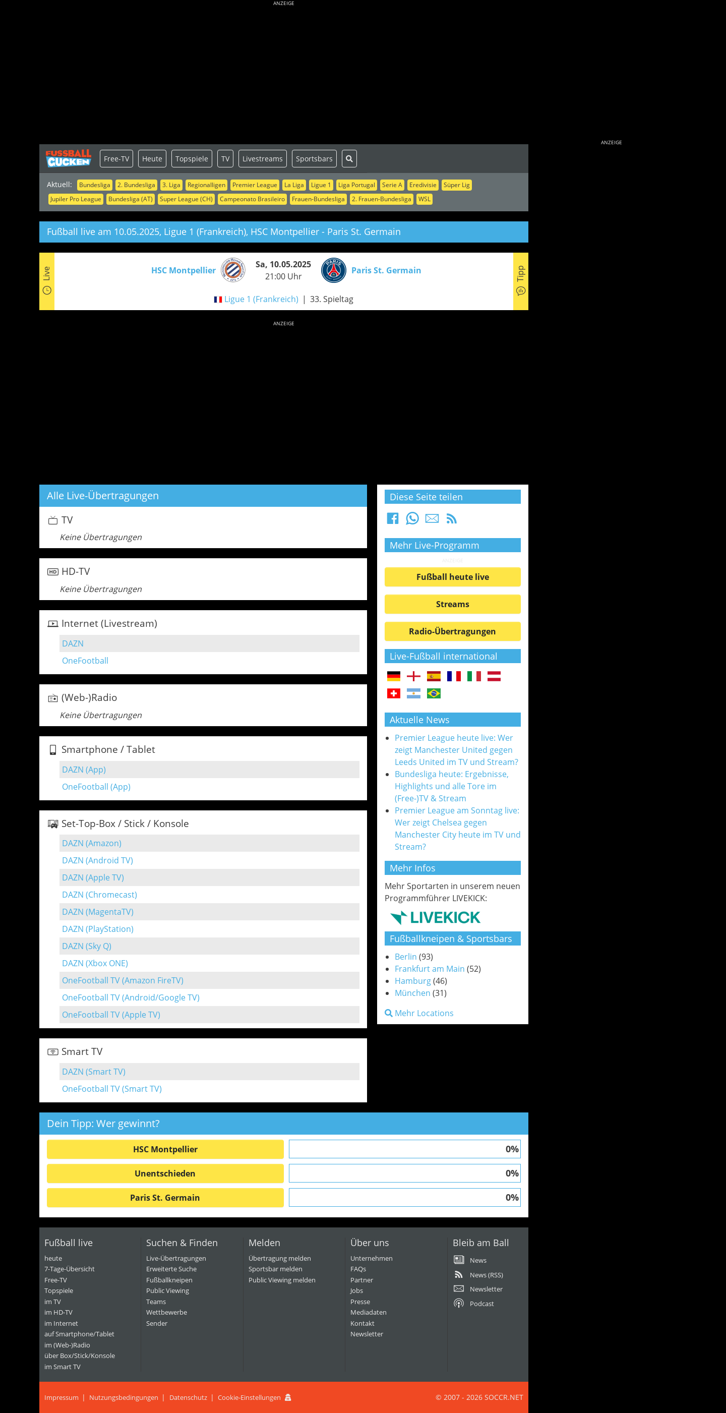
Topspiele (191, 158)
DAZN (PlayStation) (98, 928)
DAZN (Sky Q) (86, 946)
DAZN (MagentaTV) (98, 911)
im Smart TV (62, 1366)
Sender (156, 1323)
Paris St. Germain (165, 1197)
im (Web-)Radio (67, 1344)
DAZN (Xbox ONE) (95, 963)
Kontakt (362, 1323)
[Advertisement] (283, 73)
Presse (360, 1301)
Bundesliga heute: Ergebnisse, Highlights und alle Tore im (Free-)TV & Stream (452, 786)
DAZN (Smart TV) (94, 1071)
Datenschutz (188, 1397)
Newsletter (366, 1333)
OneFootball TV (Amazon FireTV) (123, 980)
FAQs (358, 1268)
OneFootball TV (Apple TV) (111, 1014)
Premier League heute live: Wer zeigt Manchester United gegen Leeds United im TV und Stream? (456, 750)
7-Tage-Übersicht (69, 1268)
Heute (152, 158)
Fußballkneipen (169, 1279)
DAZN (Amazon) (92, 843)
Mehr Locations (419, 1013)
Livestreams (263, 158)
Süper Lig (457, 185)
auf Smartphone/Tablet (79, 1333)
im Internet (61, 1323)
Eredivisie (423, 185)
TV (225, 158)
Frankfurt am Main (430, 968)
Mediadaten (368, 1312)
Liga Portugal (356, 185)
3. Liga (171, 185)
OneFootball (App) (96, 786)
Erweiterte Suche (171, 1268)
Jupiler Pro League (75, 199)
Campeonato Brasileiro (252, 199)
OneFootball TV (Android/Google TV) (131, 997)
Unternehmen (371, 1258)
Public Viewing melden (282, 1279)
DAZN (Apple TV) (93, 877)
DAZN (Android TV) (97, 860)
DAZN (73, 643)
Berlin (406, 956)
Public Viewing (167, 1290)
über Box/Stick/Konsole (79, 1355)
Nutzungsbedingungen (123, 1397)
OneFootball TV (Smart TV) (112, 1088)
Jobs (356, 1290)
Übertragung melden (280, 1258)
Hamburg (413, 980)
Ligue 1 (321, 185)
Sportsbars (314, 158)
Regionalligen (206, 185)
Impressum (61, 1397)
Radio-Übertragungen (452, 631)
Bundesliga (94, 185)
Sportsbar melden (275, 1268)
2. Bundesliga (136, 185)
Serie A (392, 185)
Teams (156, 1301)
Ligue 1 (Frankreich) (261, 299)
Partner (361, 1279)
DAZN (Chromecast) (99, 894)
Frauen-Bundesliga (318, 199)
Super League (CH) (186, 199)
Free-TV (116, 158)
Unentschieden (165, 1173)
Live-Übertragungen (176, 1258)
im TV (52, 1301)
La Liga (294, 185)
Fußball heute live (452, 576)
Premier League (254, 185)
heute (53, 1258)
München (413, 992)
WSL (424, 199)
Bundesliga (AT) (130, 199)
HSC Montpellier (165, 1149)
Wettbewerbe (166, 1312)
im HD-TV (58, 1312)
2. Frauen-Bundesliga (381, 199)
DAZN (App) (84, 769)
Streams (452, 604)
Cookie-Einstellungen (249, 1397)
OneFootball (85, 660)
